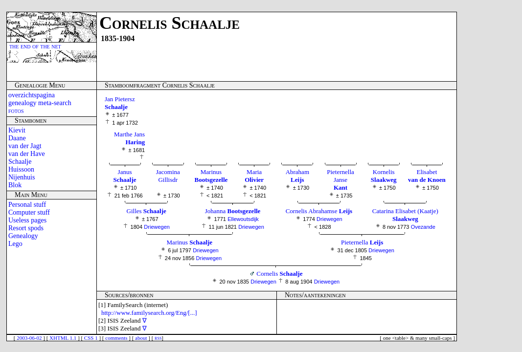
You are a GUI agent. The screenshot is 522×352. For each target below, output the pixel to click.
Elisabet (427, 175)
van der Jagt (25, 146)
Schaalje (19, 161)
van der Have (26, 153)
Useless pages (27, 220)
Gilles (146, 211)
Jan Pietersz (120, 102)
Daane (17, 138)
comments (116, 338)
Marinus (211, 175)
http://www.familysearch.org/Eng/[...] (149, 312)
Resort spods (26, 228)
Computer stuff (29, 212)
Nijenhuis (21, 177)
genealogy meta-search (39, 103)
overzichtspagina (31, 95)
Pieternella (362, 242)
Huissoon (21, 169)
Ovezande (423, 227)
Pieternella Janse (340, 179)
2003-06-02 (29, 338)
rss (158, 338)
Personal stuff (27, 204)
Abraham (297, 175)
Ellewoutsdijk (243, 219)
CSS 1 (91, 338)
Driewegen (157, 227)
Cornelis (279, 273)
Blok (15, 185)
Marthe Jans (129, 138)
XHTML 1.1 (62, 338)
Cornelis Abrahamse (319, 211)
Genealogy (23, 236)
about (141, 338)
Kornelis (384, 175)
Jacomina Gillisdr (168, 175)
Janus (124, 175)
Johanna (233, 211)
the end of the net (35, 46)
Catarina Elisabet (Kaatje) (405, 214)
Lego (15, 243)
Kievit (16, 130)
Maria (254, 175)
